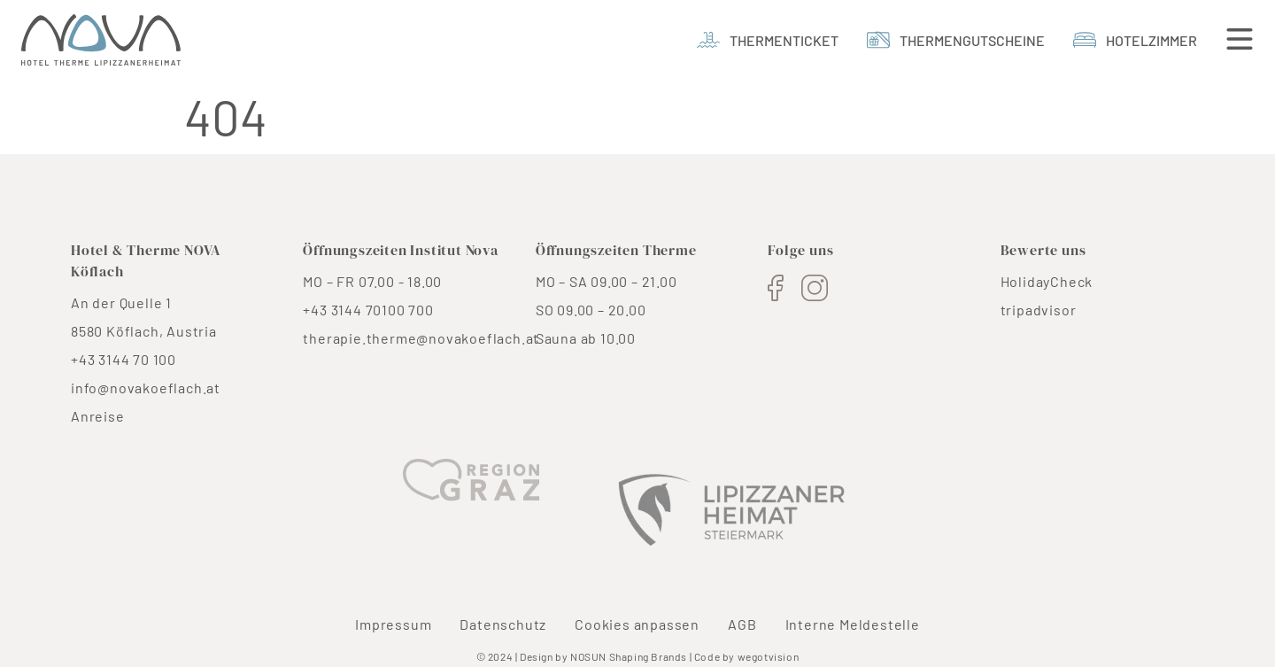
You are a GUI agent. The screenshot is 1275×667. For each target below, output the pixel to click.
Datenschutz (503, 624)
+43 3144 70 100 (123, 359)
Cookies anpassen (637, 624)
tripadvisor (1039, 309)
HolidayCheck (1047, 281)
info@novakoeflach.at (145, 387)
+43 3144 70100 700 (368, 309)
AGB (742, 624)
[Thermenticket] (767, 40)
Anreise (98, 415)
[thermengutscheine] (956, 40)
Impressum (393, 624)
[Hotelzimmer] (1135, 40)
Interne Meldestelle (852, 624)
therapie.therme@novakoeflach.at (421, 338)
